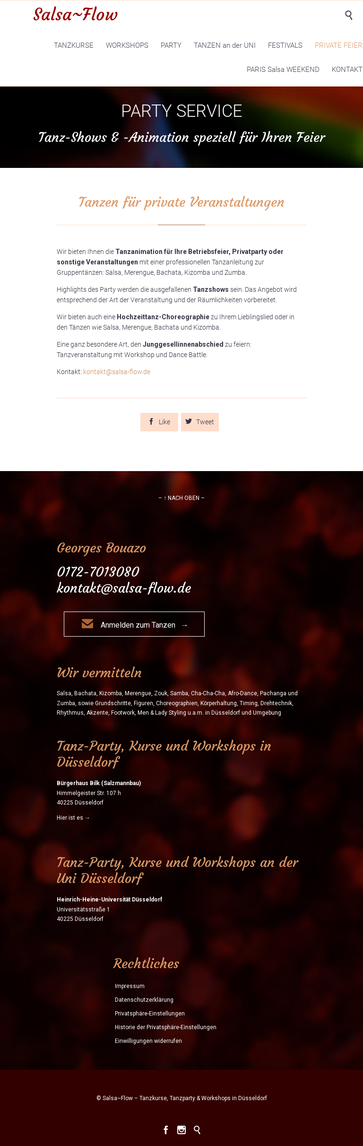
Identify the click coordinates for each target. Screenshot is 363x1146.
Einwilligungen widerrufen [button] (148, 1041)
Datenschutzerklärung (144, 1000)
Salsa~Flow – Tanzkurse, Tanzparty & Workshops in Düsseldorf (185, 1098)
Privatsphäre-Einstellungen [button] (150, 1013)
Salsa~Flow (75, 14)
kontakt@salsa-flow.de (116, 372)
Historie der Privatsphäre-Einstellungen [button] (165, 1027)
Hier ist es (70, 817)
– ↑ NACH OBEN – (181, 498)
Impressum (130, 986)
